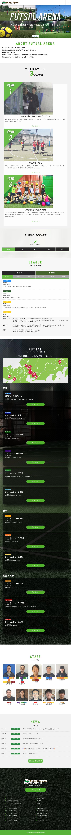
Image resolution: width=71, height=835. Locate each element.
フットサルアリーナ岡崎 (11, 815)
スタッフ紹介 (40, 795)
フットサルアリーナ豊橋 (11, 808)
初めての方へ (9, 795)
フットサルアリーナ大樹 (11, 818)
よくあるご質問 (40, 798)
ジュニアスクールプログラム (12, 800)
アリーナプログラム (10, 798)
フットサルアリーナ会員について (13, 803)
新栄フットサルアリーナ (42, 808)
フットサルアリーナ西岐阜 (43, 813)
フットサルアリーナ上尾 (11, 820)
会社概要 (39, 800)
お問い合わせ (34, 790)
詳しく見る (35, 404)
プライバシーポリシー (42, 803)
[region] (35, 20)
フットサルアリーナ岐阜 (42, 820)
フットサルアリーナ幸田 (42, 810)
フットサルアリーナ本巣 (11, 813)
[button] (32, 36)
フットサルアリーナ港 (42, 815)
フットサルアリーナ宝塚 (11, 810)
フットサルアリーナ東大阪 (43, 818)
